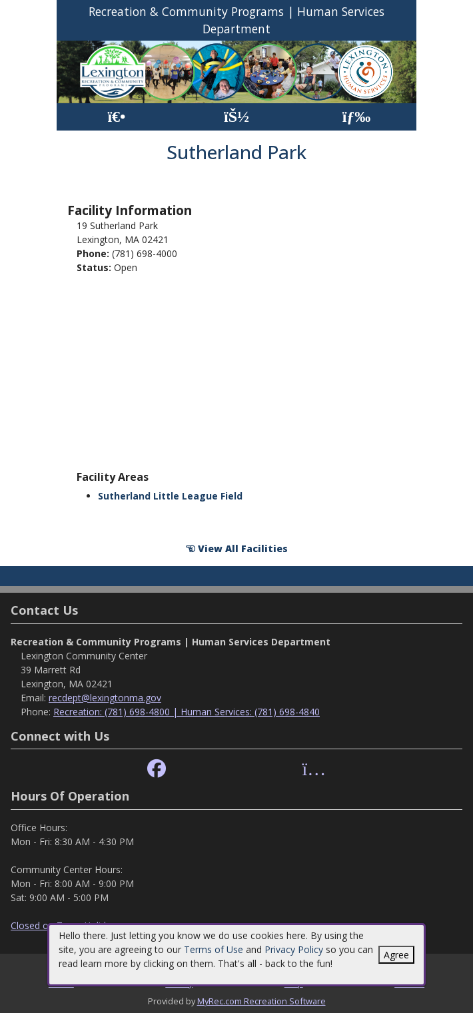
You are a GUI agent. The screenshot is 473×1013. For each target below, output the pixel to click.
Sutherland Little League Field (170, 496)
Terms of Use (213, 949)
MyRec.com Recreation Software (261, 1001)
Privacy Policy (293, 949)
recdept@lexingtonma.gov (105, 697)
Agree (396, 954)
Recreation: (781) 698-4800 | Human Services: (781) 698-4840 (186, 711)
